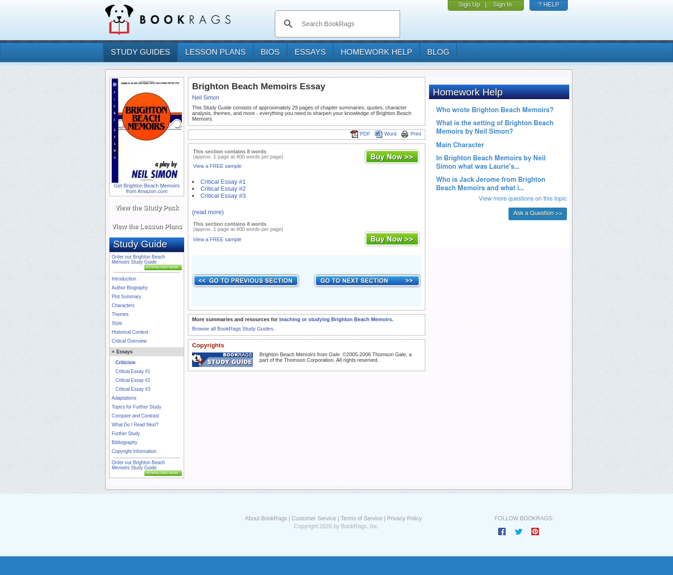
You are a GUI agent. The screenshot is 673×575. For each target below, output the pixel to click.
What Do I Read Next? (135, 424)
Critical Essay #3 (132, 389)
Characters (123, 305)
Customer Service (314, 518)
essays (310, 52)
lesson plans (215, 52)
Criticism (125, 362)
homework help (376, 52)
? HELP (548, 4)
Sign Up (469, 4)
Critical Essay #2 (132, 380)
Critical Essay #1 (132, 371)
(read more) (208, 212)
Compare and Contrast (135, 415)
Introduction (124, 278)
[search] (347, 23)
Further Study (126, 433)
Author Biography (130, 287)
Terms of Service (361, 518)
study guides (140, 52)
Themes (120, 314)
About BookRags (266, 518)
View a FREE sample (217, 166)
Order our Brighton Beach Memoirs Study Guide (138, 259)
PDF (360, 134)
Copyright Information (134, 451)
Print (411, 134)
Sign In (502, 4)
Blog (438, 52)
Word (385, 134)
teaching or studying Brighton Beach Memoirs (335, 319)
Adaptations (124, 398)
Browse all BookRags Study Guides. (233, 328)
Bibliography (124, 442)
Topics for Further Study (136, 407)
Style (117, 323)
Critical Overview (129, 341)
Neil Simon (205, 97)
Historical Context (130, 332)
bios (270, 52)
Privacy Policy (404, 518)
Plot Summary (126, 296)
